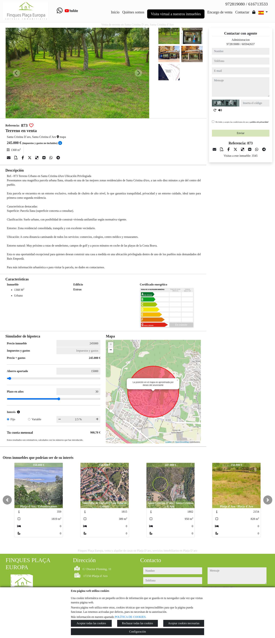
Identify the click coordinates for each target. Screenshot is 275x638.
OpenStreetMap (182, 442)
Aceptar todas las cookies (91, 623)
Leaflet (168, 442)
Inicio (115, 12)
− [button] (111, 350)
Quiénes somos (133, 12)
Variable (36, 419)
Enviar (241, 133)
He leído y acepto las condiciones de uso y (242, 122)
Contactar (242, 12)
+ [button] (111, 344)
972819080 (233, 44)
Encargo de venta (219, 12)
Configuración (137, 631)
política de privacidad (259, 122)
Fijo (12, 419)
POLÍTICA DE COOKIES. (130, 616)
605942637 (248, 44)
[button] (7, 499)
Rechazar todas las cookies (137, 623)
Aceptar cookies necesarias (183, 623)
